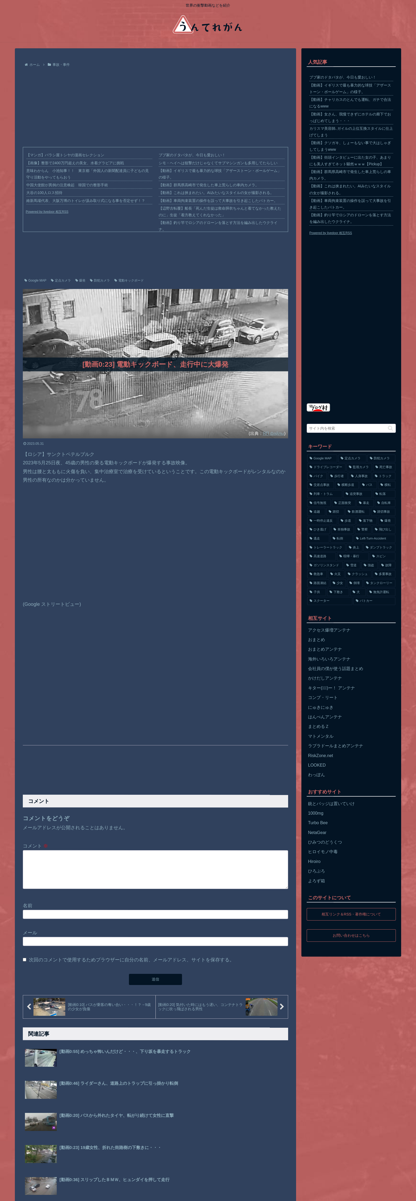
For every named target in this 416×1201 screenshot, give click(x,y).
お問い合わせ (90, 1193)
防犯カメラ (100, 280)
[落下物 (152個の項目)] (367, 521)
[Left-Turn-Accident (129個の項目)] (375, 539)
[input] (351, 428)
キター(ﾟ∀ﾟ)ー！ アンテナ (331, 688)
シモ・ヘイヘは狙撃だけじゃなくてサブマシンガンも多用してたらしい (218, 163)
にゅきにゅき (320, 707)
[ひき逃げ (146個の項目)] (318, 530)
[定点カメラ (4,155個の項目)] (352, 459)
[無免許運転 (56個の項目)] (381, 592)
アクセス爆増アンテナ (329, 630)
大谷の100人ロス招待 (44, 193)
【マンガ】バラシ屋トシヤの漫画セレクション (65, 155)
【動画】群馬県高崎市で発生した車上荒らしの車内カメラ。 (209, 185)
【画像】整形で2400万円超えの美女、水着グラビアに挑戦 (75, 163)
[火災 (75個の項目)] (336, 574)
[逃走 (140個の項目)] (318, 539)
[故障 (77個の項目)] (387, 565)
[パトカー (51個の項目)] (374, 601)
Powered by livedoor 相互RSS (47, 212)
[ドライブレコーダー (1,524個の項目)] (326, 467)
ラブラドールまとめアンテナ (335, 746)
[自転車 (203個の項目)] (385, 503)
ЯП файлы (273, 433)
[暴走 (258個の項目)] (365, 503)
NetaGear (317, 832)
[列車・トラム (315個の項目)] (324, 494)
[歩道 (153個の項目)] (347, 521)
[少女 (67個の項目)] (338, 583)
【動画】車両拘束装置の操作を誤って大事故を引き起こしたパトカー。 (218, 200)
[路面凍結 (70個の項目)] (318, 583)
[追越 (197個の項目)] (316, 512)
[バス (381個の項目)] (368, 485)
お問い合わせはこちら (351, 935)
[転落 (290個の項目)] (384, 494)
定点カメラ (61, 280)
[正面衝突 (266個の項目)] (344, 503)
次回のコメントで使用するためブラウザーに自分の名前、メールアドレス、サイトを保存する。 (131, 966)
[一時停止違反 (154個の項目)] (322, 521)
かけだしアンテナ (325, 678)
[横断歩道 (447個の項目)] (347, 485)
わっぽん (316, 774)
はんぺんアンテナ (325, 717)
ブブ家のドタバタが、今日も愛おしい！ (192, 155)
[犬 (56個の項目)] (358, 592)
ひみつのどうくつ (325, 842)
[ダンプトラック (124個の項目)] (379, 548)
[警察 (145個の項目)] (363, 530)
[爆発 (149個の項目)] (386, 521)
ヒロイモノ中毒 (323, 851)
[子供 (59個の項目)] (316, 592)
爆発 (80, 280)
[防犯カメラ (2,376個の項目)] (381, 459)
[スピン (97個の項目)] (382, 556)
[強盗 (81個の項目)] (369, 565)
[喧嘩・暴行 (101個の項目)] (353, 556)
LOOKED (317, 765)
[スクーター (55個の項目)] (329, 601)
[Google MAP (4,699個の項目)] (322, 459)
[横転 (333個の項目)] (386, 485)
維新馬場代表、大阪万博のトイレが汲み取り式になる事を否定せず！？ (85, 200)
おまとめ (316, 639)
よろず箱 (316, 881)
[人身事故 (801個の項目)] (360, 476)
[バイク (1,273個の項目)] (317, 476)
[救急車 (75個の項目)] (317, 574)
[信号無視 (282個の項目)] (319, 503)
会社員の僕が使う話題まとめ (335, 668)
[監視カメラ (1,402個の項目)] (359, 467)
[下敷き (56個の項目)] (338, 592)
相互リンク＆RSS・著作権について (351, 914)
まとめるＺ (318, 726)
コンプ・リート (323, 697)
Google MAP (35, 280)
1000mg (315, 813)
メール (30, 939)
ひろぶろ (316, 871)
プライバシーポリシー (55, 1193)
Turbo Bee (318, 822)
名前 (27, 911)
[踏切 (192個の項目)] (335, 512)
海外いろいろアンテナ (329, 659)
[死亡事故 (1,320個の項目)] (384, 467)
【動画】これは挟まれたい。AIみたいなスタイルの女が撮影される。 (216, 193)
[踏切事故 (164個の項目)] (383, 512)
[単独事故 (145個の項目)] (342, 530)
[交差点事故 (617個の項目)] (320, 485)
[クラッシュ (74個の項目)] (358, 574)
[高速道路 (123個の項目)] (321, 556)
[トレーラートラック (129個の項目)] (326, 548)
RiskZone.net (320, 755)
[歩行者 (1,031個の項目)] (338, 476)
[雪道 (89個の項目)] (352, 565)
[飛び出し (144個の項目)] (383, 530)
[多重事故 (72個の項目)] (383, 574)
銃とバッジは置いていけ (331, 803)
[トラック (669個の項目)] (383, 476)
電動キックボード (129, 280)
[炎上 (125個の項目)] (354, 548)
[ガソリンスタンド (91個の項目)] (325, 565)
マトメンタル (320, 736)
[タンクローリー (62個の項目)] (379, 583)
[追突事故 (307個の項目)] (357, 494)
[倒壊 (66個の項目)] (355, 583)
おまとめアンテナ (325, 649)
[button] (390, 428)
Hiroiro (314, 861)
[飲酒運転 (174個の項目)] (357, 512)
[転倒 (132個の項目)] (341, 539)
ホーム (25, 1193)
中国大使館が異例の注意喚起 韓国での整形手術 (67, 185)
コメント (35, 845)
